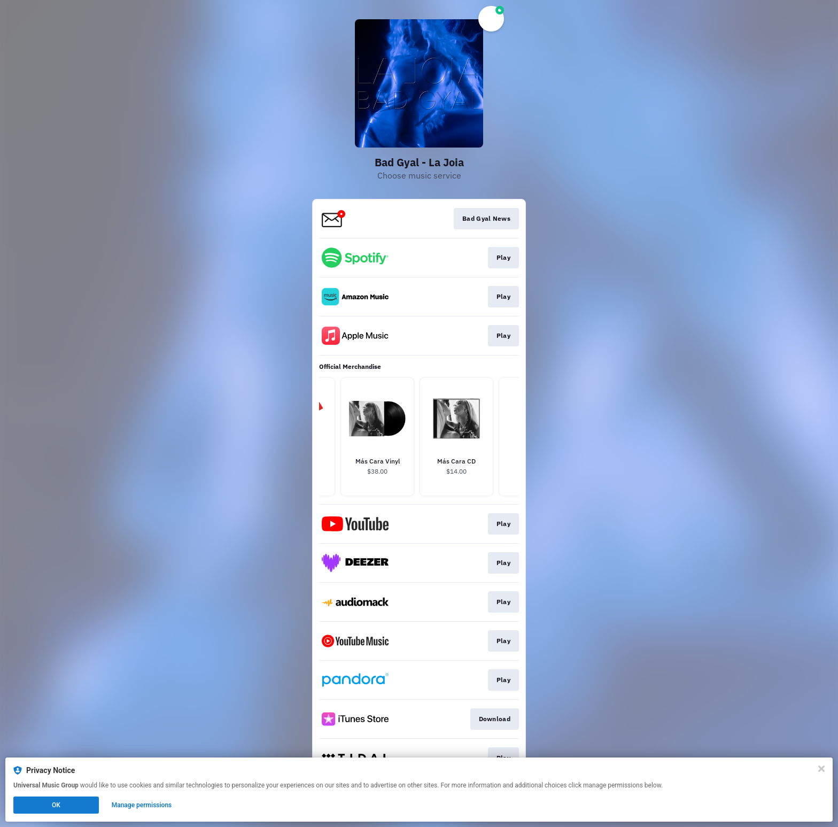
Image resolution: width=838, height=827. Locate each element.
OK (56, 805)
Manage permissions (142, 805)
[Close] (821, 768)
